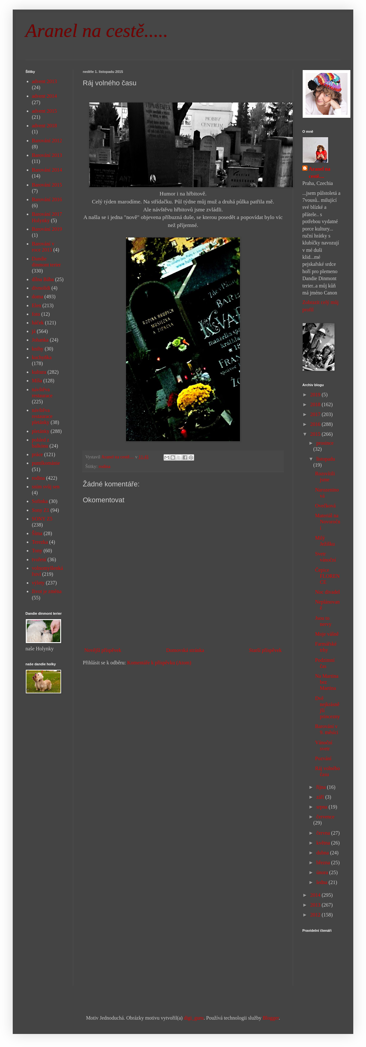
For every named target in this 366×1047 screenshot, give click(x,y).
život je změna (46, 591)
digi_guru (194, 1018)
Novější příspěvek (102, 650)
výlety (38, 582)
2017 (316, 414)
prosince (325, 443)
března (323, 862)
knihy (37, 348)
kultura (39, 372)
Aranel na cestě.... (319, 172)
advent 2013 (44, 81)
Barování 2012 (47, 140)
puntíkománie (46, 463)
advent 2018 (44, 125)
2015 (316, 434)
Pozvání (323, 758)
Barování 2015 (47, 184)
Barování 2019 (47, 229)
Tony (37, 550)
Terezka (40, 542)
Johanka (40, 340)
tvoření (39, 559)
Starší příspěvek (265, 650)
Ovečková (325, 505)
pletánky (40, 431)
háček (38, 322)
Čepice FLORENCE (327, 576)
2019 (316, 394)
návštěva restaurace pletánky (42, 416)
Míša (37, 380)
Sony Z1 (40, 510)
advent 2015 (44, 111)
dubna (323, 852)
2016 (316, 424)
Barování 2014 (47, 170)
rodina (104, 466)
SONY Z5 (42, 518)
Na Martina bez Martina (326, 682)
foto (36, 314)
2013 (316, 905)
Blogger (271, 1018)
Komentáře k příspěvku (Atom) (159, 662)
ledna (322, 882)
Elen (36, 305)
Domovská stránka (185, 650)
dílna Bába (43, 279)
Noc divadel (327, 592)
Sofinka (40, 501)
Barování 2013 (47, 155)
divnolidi (41, 288)
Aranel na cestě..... (96, 30)
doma (37, 296)
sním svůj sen (46, 486)
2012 (316, 914)
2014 (316, 895)
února (322, 872)
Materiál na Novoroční (327, 521)
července (325, 816)
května (323, 842)
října (321, 787)
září (320, 797)
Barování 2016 (47, 199)
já (34, 331)
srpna (322, 807)
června (323, 833)
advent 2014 (44, 96)
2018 (316, 404)
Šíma (37, 533)
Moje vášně (327, 634)
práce (37, 454)
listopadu (325, 459)
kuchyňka (42, 357)
